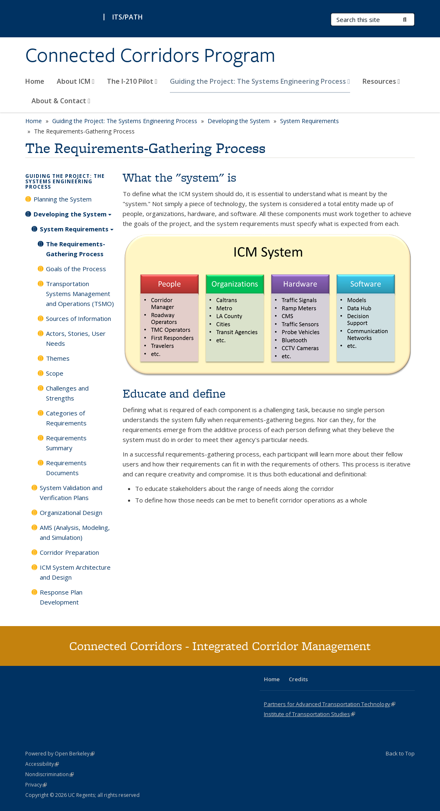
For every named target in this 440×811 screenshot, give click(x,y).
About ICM (75, 81)
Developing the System (239, 121)
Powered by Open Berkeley (59, 753)
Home (34, 81)
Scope (54, 373)
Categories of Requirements (66, 418)
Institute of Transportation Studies (309, 714)
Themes (58, 358)
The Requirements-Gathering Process (75, 249)
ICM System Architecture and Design (75, 572)
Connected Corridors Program (150, 55)
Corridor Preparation (69, 552)
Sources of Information (78, 318)
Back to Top (400, 753)
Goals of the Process (76, 269)
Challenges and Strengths (67, 393)
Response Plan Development (61, 597)
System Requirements (309, 121)
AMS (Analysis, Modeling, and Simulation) (75, 532)
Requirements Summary (66, 443)
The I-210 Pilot (132, 81)
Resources (381, 81)
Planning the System (63, 199)
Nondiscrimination (49, 774)
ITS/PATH (127, 17)
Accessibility (42, 763)
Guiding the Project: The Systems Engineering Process (260, 81)
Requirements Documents (66, 468)
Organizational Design (71, 512)
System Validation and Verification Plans (71, 492)
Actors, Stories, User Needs (76, 338)
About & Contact (60, 100)
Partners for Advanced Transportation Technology (329, 704)
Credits (298, 679)
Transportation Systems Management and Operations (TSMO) (80, 293)
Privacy (36, 784)
